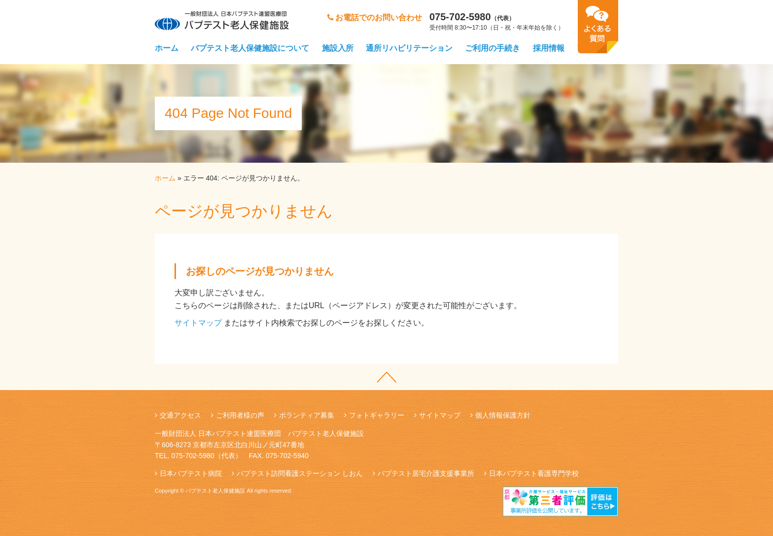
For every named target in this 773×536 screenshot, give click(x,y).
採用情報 (548, 48)
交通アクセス (180, 415)
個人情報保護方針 (502, 415)
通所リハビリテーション (409, 48)
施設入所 (337, 48)
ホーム (166, 48)
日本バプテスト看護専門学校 (534, 473)
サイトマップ (198, 323)
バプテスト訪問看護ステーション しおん (300, 473)
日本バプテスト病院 (191, 473)
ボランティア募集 (306, 415)
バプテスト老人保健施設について (250, 48)
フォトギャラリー (376, 415)
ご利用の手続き (492, 48)
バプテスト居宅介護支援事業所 (426, 473)
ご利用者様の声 (240, 415)
